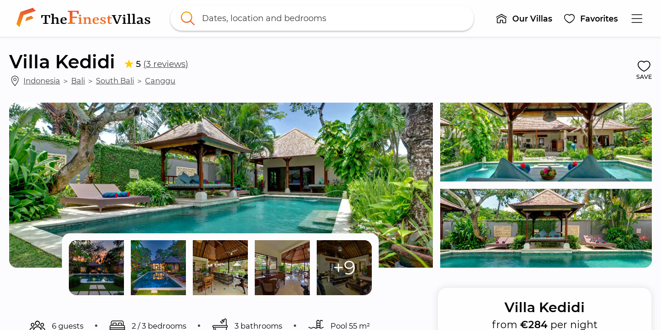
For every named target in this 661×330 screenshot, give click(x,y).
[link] (85, 18)
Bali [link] (78, 80)
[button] (524, 18)
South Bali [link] (115, 80)
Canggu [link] (160, 80)
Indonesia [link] (41, 80)
